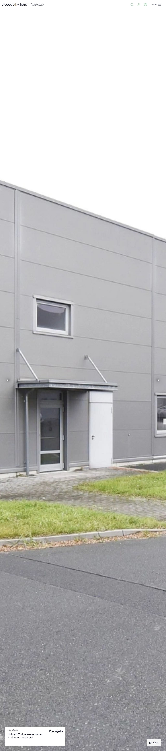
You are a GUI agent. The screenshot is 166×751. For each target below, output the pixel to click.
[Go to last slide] (8, 380)
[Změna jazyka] (145, 4)
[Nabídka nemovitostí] (132, 4)
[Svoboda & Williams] (23, 4)
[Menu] (157, 4)
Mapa (153, 742)
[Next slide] (158, 380)
